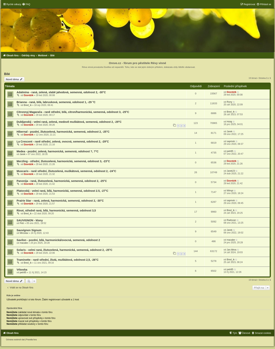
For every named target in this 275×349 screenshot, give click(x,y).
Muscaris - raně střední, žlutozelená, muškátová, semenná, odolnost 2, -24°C (66, 171)
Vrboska (22, 269)
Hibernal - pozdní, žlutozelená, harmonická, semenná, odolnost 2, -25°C (63, 131)
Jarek (229, 131)
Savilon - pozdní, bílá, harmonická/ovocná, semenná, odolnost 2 (58, 240)
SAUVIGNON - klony (30, 220)
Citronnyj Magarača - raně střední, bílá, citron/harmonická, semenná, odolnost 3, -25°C (73, 111)
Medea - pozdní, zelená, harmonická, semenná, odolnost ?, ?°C (57, 151)
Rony (229, 102)
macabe (24, 243)
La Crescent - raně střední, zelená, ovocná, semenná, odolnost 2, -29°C (63, 141)
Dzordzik (28, 95)
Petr (22, 223)
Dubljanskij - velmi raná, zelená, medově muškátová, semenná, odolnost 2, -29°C (69, 121)
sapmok (231, 141)
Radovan (231, 220)
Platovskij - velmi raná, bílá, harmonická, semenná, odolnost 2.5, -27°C (62, 190)
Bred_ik (28, 105)
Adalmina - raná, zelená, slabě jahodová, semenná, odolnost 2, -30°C (61, 92)
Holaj (229, 121)
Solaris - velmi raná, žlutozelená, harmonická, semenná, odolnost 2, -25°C (64, 249)
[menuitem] (26, 4)
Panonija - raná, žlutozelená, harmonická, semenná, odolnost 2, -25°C (62, 180)
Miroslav (24, 233)
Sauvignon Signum (29, 230)
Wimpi (230, 190)
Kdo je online (13, 295)
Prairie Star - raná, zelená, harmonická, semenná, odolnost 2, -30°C (60, 200)
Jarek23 (231, 171)
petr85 (230, 151)
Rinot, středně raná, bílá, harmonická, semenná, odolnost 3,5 (56, 210)
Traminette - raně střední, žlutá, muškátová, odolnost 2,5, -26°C (57, 259)
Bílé (7, 74)
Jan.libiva (231, 249)
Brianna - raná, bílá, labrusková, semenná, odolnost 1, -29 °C (56, 102)
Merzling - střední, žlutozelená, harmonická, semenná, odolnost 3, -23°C (63, 161)
